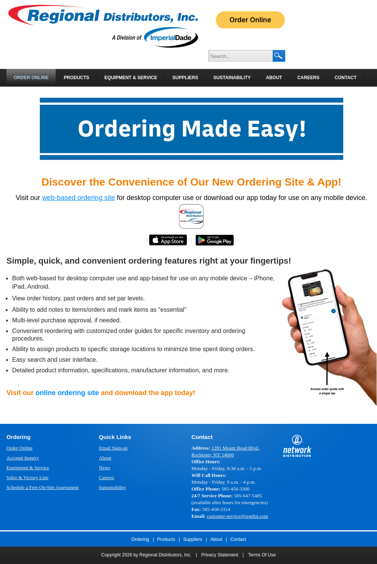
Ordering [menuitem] (140, 539)
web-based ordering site (78, 198)
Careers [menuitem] (308, 77)
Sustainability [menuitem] (232, 77)
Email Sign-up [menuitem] (113, 448)
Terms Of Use (262, 555)
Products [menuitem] (76, 77)
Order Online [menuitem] (31, 77)
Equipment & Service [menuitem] (130, 77)
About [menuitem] (274, 77)
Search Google (279, 56)
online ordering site (67, 393)
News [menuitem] (104, 467)
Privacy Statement (219, 555)
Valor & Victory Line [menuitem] (27, 477)
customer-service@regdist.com (237, 516)
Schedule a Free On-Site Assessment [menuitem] (42, 487)
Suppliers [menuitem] (185, 77)
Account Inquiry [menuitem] (22, 458)
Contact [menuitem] (346, 77)
